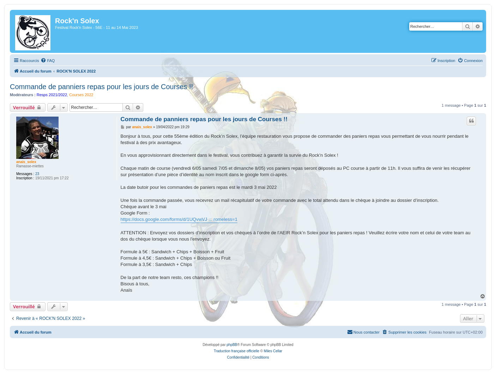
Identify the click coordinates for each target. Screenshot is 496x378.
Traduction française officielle (236, 351)
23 (37, 174)
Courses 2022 (81, 95)
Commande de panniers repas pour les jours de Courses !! (101, 87)
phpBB (231, 345)
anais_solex (26, 162)
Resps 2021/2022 (52, 95)
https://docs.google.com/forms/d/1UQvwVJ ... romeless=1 (179, 219)
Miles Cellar (273, 351)
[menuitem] (48, 60)
